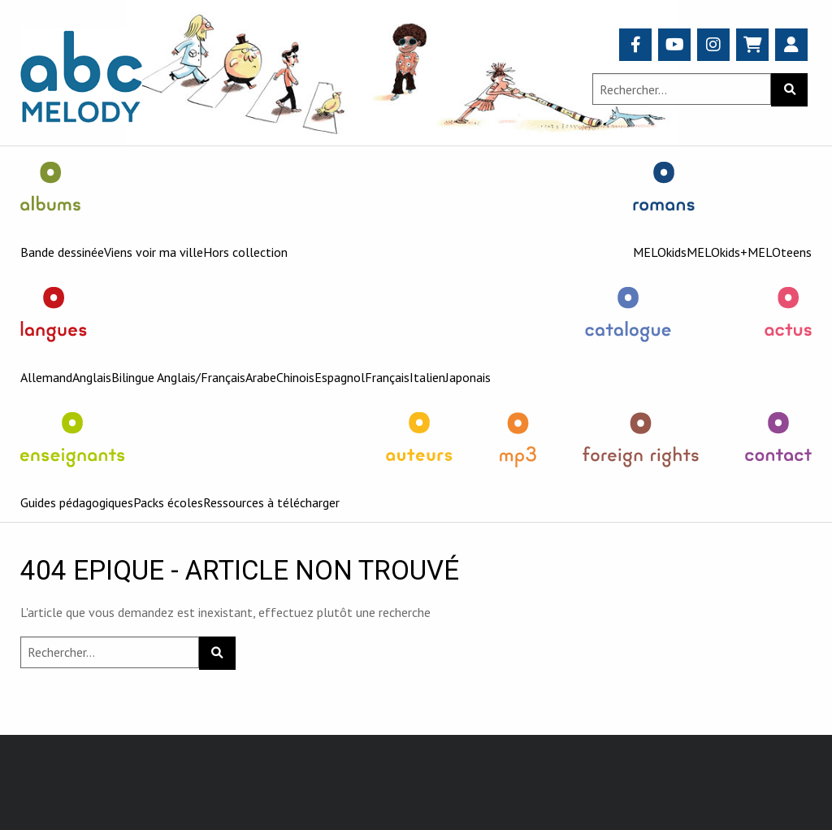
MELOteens (780, 252)
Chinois (295, 377)
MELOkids (660, 252)
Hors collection (245, 252)
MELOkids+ (717, 252)
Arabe (260, 377)
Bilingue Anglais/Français (178, 377)
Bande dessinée (62, 252)
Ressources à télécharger (271, 502)
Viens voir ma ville (153, 252)
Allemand (46, 377)
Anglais (91, 377)
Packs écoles (168, 502)
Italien (427, 377)
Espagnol (339, 377)
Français (387, 377)
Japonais (468, 377)
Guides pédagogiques (76, 502)
